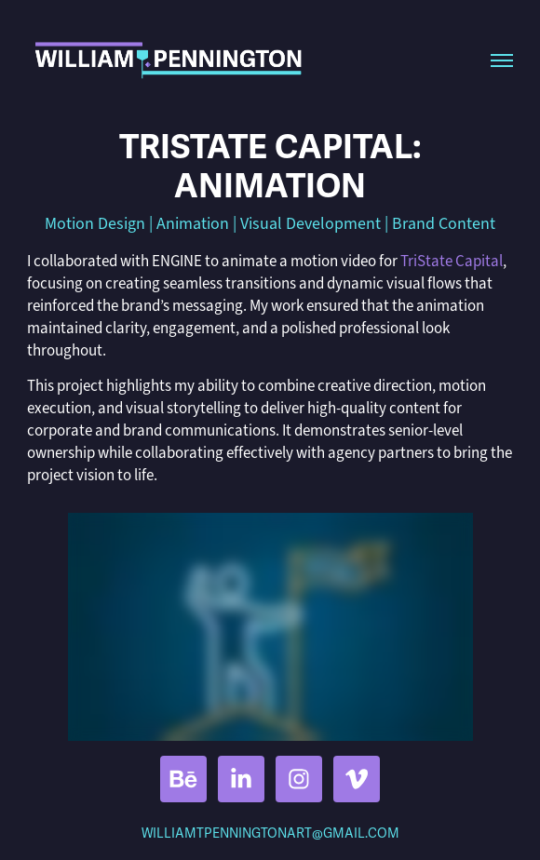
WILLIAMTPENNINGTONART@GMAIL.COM (270, 833)
